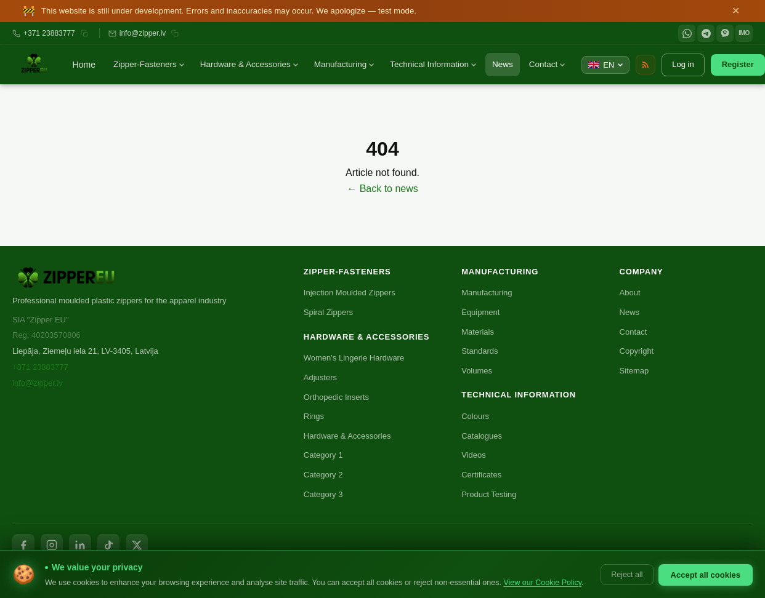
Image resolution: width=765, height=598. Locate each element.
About (630, 292)
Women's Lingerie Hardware (354, 357)
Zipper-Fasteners (148, 64)
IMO (744, 33)
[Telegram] (705, 33)
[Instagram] (52, 545)
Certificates (481, 474)
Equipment (480, 312)
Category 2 (323, 474)
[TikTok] (108, 545)
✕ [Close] (736, 11)
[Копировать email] (175, 33)
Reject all (626, 574)
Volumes (476, 370)
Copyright (637, 351)
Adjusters (320, 377)
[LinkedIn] (80, 545)
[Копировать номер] (84, 33)
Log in (683, 64)
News (502, 64)
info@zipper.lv (142, 33)
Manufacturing (344, 64)
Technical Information (433, 64)
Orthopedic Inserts (336, 397)
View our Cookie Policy (542, 582)
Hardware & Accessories (249, 64)
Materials (477, 332)
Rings (314, 416)
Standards (479, 351)
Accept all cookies (705, 575)
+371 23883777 (49, 33)
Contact (547, 64)
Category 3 (323, 494)
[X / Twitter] (137, 545)
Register (738, 64)
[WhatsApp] (686, 33)
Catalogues (481, 436)
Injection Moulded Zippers (349, 292)
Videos (473, 455)
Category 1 (323, 455)
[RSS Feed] (645, 64)
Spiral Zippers (328, 312)
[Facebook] (23, 545)
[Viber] (725, 33)
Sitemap (634, 370)
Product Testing (488, 494)
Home (84, 65)
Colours (475, 416)
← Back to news (382, 188)
